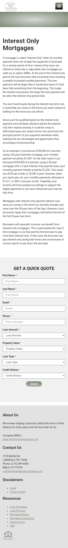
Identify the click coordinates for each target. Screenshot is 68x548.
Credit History (11, 369)
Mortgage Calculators (22, 518)
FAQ (12, 525)
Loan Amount (11, 329)
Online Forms (17, 522)
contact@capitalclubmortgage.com (23, 471)
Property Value (12, 343)
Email (7, 302)
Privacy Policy (18, 491)
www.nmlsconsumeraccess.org (20, 439)
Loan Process (17, 510)
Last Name (10, 288)
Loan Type (9, 356)
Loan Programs (18, 506)
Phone (7, 316)
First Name (10, 275)
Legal (13, 488)
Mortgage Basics (19, 514)
